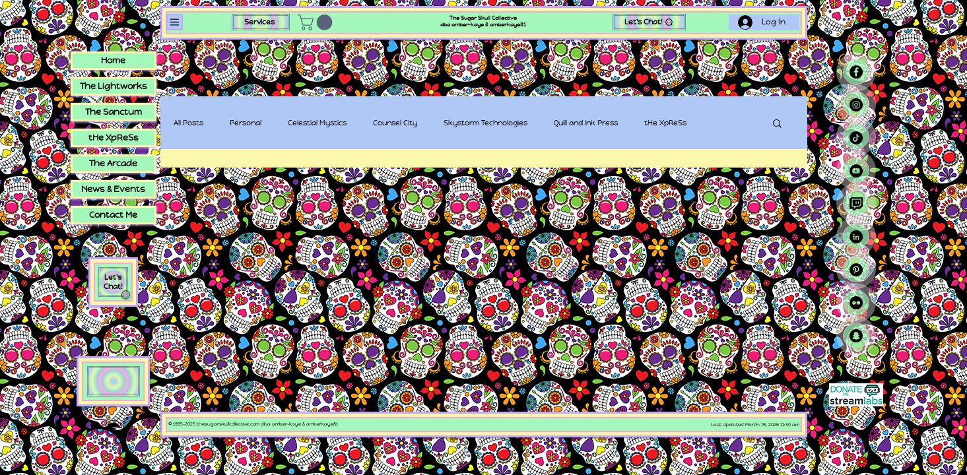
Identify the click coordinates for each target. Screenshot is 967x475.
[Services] (261, 22)
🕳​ (113, 424)
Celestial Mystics (317, 122)
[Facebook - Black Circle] (856, 72)
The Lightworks (113, 86)
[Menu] (174, 22)
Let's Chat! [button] (113, 281)
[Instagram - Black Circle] (856, 104)
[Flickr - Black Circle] (856, 302)
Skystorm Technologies (485, 122)
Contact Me (113, 214)
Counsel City (395, 122)
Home (113, 60)
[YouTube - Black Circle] (856, 170)
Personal (245, 122)
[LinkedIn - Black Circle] (856, 236)
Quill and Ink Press (586, 122)
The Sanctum (113, 111)
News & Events (113, 189)
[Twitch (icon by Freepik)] (856, 203)
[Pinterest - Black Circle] (856, 269)
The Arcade (113, 163)
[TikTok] (856, 137)
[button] (317, 22)
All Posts (188, 122)
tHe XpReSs (665, 122)
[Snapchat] (856, 335)
